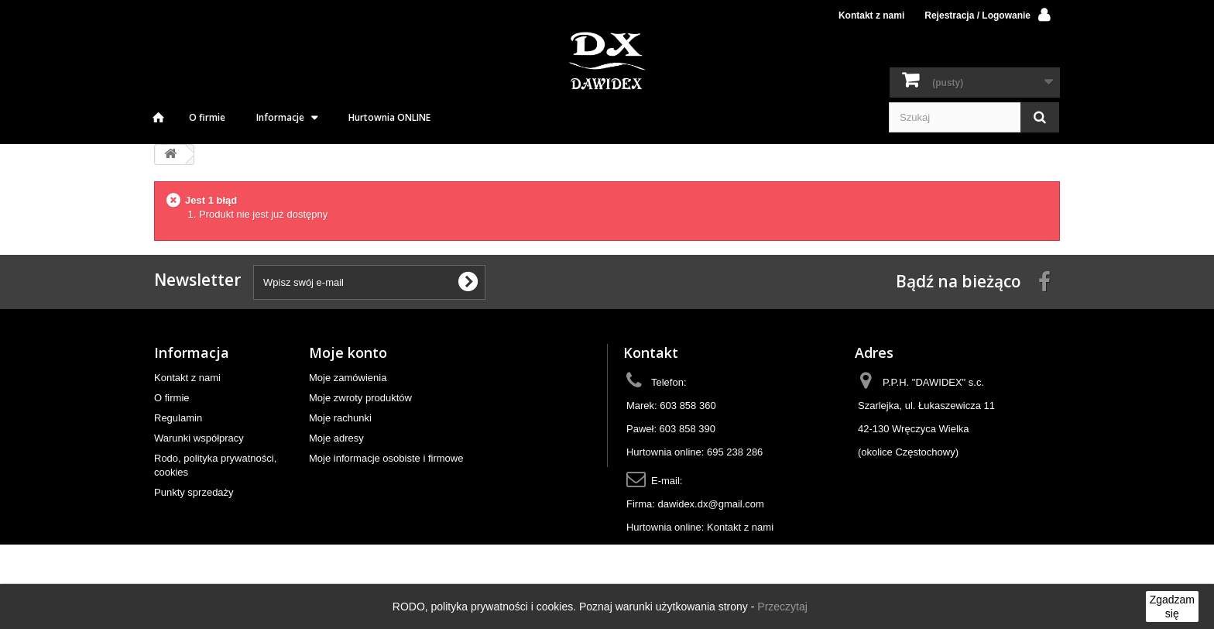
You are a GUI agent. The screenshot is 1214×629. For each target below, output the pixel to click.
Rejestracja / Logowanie (977, 15)
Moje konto (348, 352)
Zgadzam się (1172, 606)
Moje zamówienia (347, 377)
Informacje (280, 117)
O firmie (207, 117)
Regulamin (178, 418)
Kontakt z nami (871, 15)
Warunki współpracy (199, 438)
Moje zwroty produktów (360, 398)
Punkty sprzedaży (194, 492)
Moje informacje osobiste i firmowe (386, 458)
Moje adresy (336, 438)
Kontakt (650, 352)
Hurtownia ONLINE (389, 117)
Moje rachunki (340, 418)
